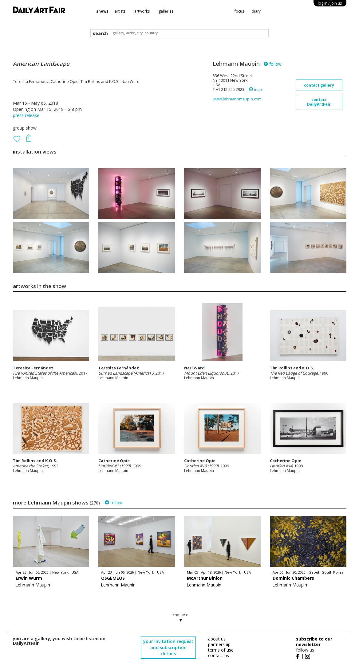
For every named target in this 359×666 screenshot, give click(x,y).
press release (26, 115)
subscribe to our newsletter (314, 641)
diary (256, 11)
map (255, 89)
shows (102, 11)
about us (217, 639)
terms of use (221, 650)
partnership (219, 644)
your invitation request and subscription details (168, 647)
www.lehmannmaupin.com (237, 99)
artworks (142, 11)
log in (330, 3)
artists (120, 11)
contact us (218, 655)
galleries (166, 11)
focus (239, 11)
